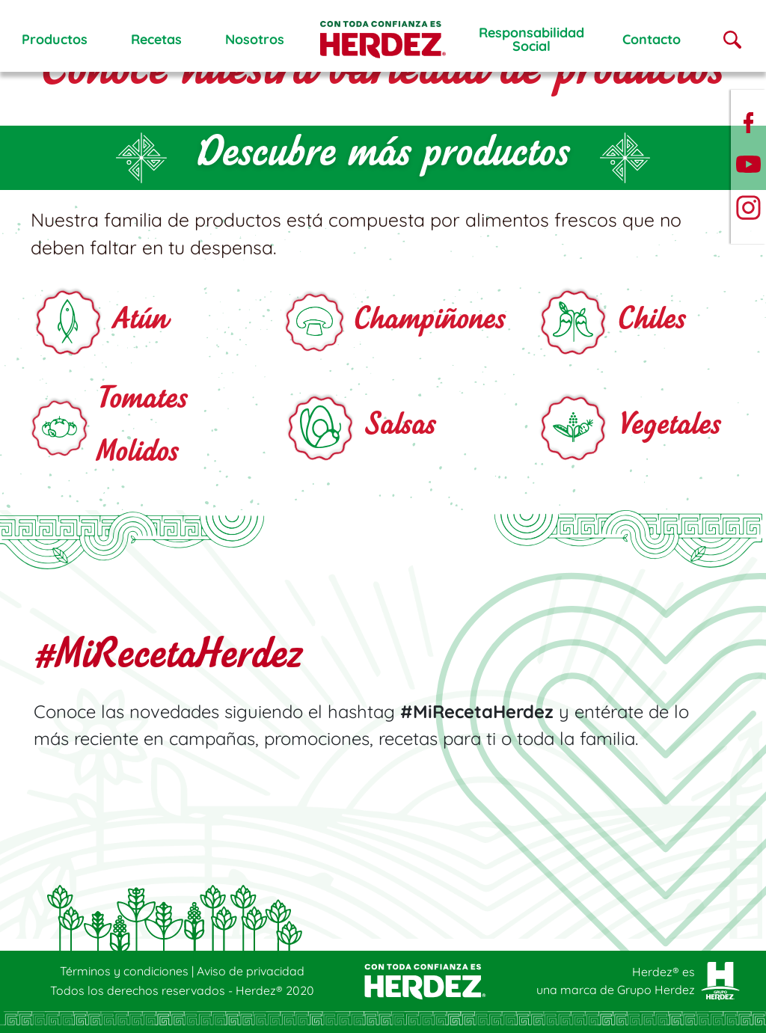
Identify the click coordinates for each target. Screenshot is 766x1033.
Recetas (156, 39)
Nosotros (254, 39)
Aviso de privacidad (250, 970)
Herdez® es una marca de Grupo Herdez (615, 980)
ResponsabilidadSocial (531, 39)
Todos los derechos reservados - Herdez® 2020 (182, 990)
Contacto (651, 39)
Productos (55, 39)
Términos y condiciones (126, 970)
